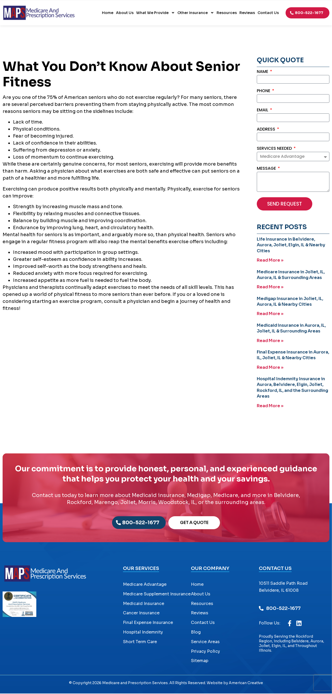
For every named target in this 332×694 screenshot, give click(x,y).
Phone (264, 91)
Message (267, 169)
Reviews (247, 12)
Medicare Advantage (145, 585)
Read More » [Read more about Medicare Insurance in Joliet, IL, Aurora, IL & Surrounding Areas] (270, 287)
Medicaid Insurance (143, 604)
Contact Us (268, 12)
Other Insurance (195, 12)
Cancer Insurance (141, 613)
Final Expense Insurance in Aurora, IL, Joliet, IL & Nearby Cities (293, 354)
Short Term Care (140, 642)
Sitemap (199, 661)
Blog (196, 632)
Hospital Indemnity (143, 632)
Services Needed (275, 148)
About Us (125, 12)
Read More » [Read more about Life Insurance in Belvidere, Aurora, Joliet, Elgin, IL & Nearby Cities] (270, 260)
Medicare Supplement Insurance (157, 594)
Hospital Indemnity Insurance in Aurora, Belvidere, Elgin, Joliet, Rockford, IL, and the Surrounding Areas (292, 387)
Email (263, 110)
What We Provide (155, 12)
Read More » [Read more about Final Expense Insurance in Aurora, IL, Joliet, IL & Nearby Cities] (270, 367)
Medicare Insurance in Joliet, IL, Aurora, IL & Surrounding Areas (291, 275)
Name (263, 72)
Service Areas (205, 642)
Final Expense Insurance (148, 623)
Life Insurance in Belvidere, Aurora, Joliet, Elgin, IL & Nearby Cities (291, 245)
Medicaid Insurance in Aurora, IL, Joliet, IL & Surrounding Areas (291, 328)
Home (107, 12)
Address (266, 129)
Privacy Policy (205, 651)
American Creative (246, 683)
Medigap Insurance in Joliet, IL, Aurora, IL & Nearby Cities (290, 301)
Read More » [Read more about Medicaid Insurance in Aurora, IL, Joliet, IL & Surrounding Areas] (270, 340)
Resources (227, 12)
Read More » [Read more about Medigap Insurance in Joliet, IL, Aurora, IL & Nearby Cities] (270, 314)
